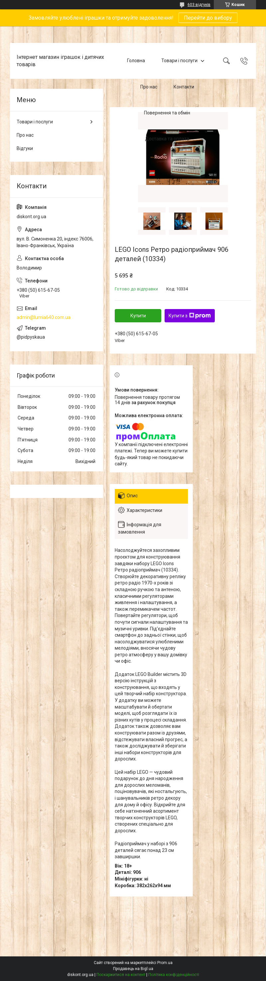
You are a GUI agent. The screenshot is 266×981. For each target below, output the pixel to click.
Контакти (184, 86)
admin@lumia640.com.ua (43, 317)
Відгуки (25, 148)
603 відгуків (199, 4)
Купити (138, 315)
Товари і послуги (179, 60)
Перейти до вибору (208, 18)
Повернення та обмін (167, 112)
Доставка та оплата (167, 139)
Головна (136, 60)
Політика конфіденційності (173, 974)
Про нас (148, 86)
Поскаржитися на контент (120, 974)
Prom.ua (165, 962)
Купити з (190, 316)
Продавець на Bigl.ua (133, 968)
